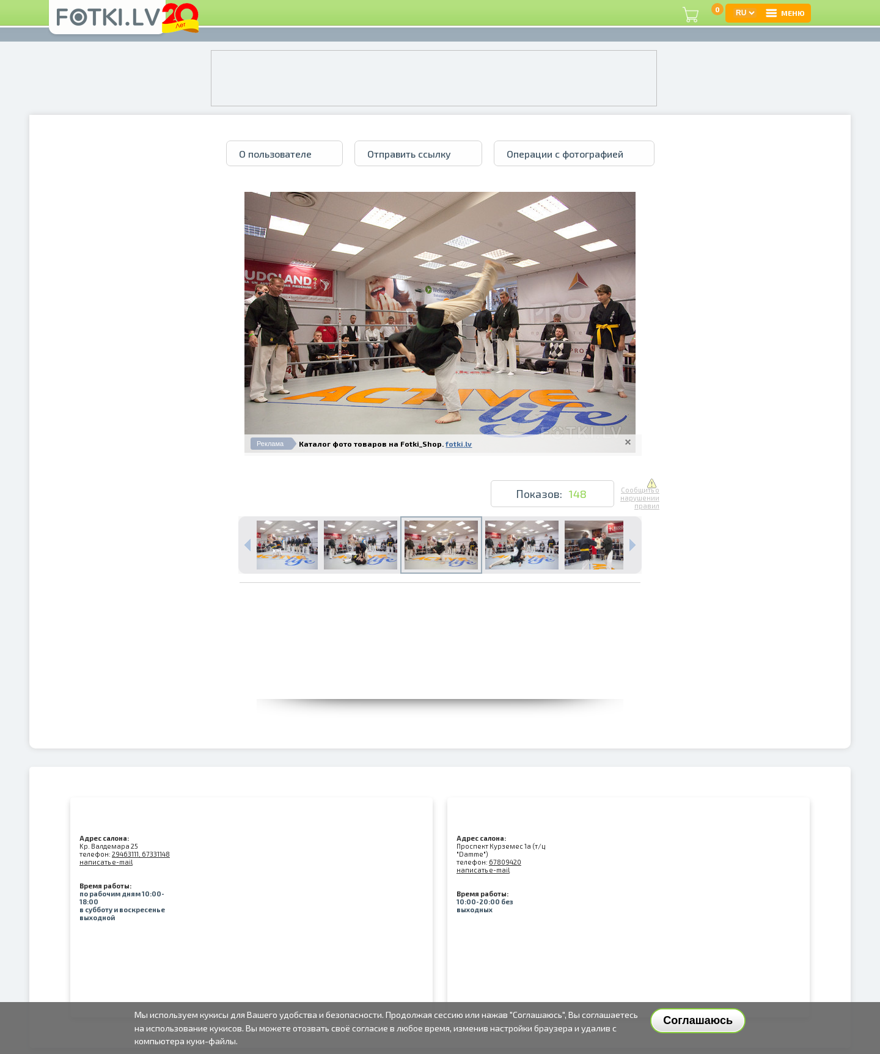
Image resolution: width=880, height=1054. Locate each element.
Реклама (270, 443)
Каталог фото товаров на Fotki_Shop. (371, 443)
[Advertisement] (440, 671)
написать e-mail (106, 862)
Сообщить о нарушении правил (639, 494)
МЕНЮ (785, 13)
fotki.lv (459, 443)
